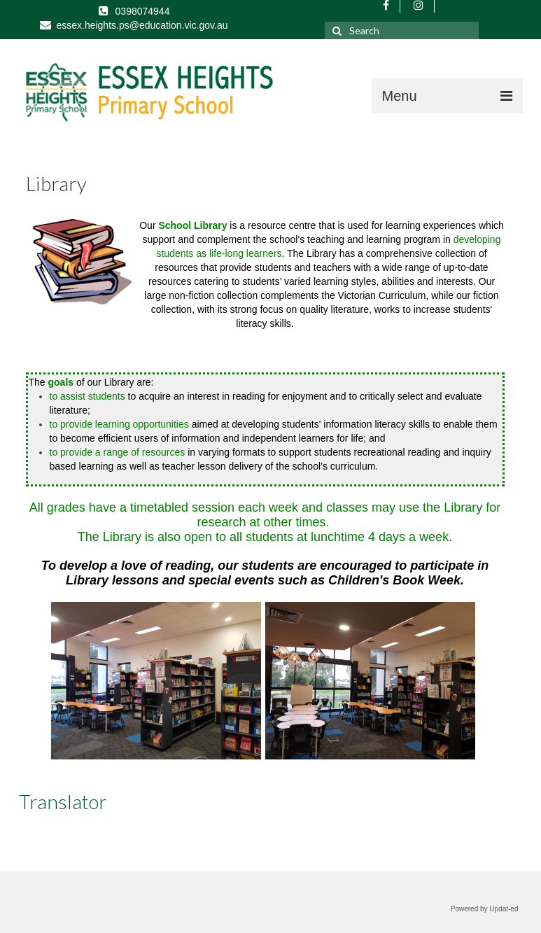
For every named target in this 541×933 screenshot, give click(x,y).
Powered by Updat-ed (485, 909)
